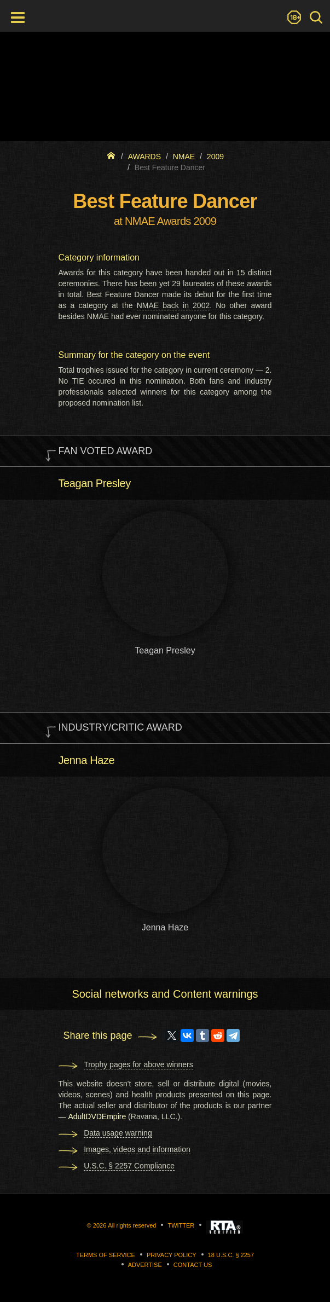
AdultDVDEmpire (97, 1116)
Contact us (192, 1265)
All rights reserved (132, 1225)
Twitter (180, 1225)
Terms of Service (105, 1255)
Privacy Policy (171, 1255)
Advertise (145, 1265)
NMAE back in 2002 (173, 305)
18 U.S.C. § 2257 (231, 1255)
